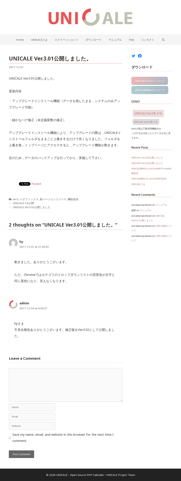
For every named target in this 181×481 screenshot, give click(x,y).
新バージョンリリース (53, 199)
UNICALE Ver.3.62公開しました (147, 163)
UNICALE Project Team (120, 475)
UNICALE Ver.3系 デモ (148, 113)
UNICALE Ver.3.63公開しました (147, 157)
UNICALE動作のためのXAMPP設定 (149, 178)
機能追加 (73, 199)
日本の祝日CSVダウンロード (149, 80)
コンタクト (147, 39)
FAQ (131, 39)
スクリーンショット (66, 39)
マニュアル (115, 39)
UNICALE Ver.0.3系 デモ (146, 121)
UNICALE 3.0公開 (23, 203)
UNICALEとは (39, 39)
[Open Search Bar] (163, 39)
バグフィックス (29, 199)
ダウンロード (93, 39)
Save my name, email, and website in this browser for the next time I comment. (63, 437)
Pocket (36, 184)
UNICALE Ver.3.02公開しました (31, 207)
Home (20, 39)
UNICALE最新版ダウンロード (150, 90)
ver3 (15, 199)
